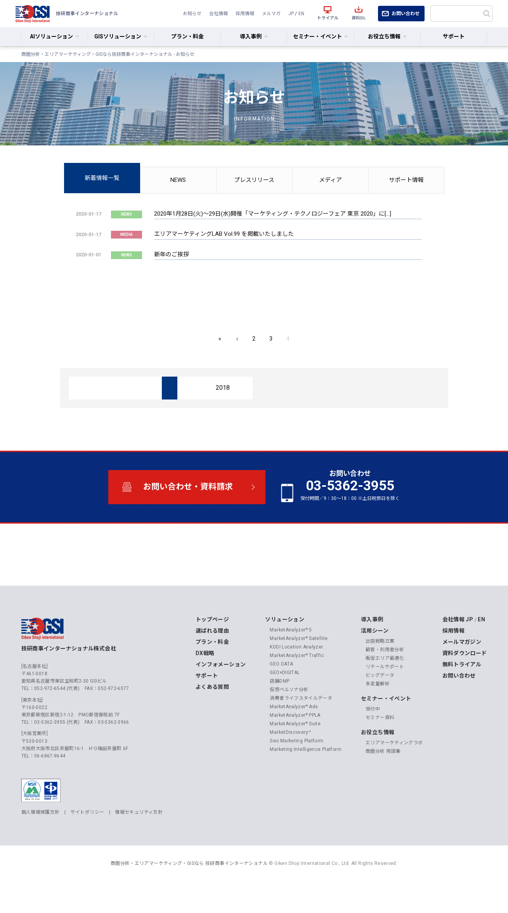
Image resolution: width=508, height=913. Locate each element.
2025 (160, 387)
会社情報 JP (457, 643)
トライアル (327, 18)
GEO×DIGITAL (285, 696)
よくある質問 (212, 711)
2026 (99, 387)
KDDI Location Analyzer (296, 671)
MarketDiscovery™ (290, 756)
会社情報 (216, 13)
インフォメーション (221, 688)
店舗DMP (280, 705)
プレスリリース (254, 179)
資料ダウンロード (464, 677)
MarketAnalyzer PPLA (295, 739)
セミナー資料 (380, 741)
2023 (284, 387)
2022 (345, 387)
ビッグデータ (380, 699)
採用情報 (243, 13)
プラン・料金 (187, 36)
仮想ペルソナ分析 (289, 713)
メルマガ (270, 13)
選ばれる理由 (212, 655)
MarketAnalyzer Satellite (299, 662)
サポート (454, 36)
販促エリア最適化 (385, 682)
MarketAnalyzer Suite (295, 747)
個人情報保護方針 (40, 836)
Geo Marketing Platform (296, 765)
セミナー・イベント (386, 722)
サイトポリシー (87, 836)
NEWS (178, 179)
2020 (99, 412)
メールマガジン (462, 666)
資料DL (359, 18)
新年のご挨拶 (171, 254)
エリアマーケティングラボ (394, 766)
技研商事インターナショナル (33, 13)
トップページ (212, 643)
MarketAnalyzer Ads (294, 730)
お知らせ (189, 13)
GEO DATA (281, 688)
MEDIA (126, 234)
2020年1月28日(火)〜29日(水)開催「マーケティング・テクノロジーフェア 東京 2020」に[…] (272, 213)
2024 (222, 387)
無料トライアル (462, 688)
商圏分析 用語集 (383, 775)
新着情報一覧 (102, 178)
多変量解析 (378, 708)
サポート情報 (406, 179)
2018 (222, 412)
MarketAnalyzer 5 (291, 654)
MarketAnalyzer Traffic (297, 679)
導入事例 (372, 643)
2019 (160, 412)
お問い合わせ (406, 13)
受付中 (373, 733)
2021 (407, 387)
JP (290, 13)
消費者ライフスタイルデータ (301, 722)
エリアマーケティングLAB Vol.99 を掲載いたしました (224, 234)
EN (301, 13)
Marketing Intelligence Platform (306, 773)
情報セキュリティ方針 (139, 836)
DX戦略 (205, 677)
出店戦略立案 (380, 665)
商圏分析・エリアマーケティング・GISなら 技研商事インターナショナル (189, 887)
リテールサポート (385, 690)
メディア (330, 179)
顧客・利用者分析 (385, 673)
